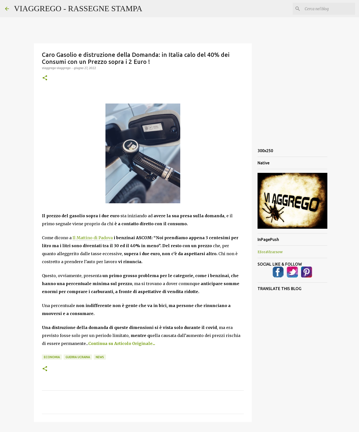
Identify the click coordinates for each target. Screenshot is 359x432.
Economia (52, 357)
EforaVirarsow (270, 252)
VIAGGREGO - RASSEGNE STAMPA (78, 8)
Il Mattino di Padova (93, 237)
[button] (45, 78)
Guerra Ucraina (78, 357)
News (100, 357)
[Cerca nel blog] (329, 9)
